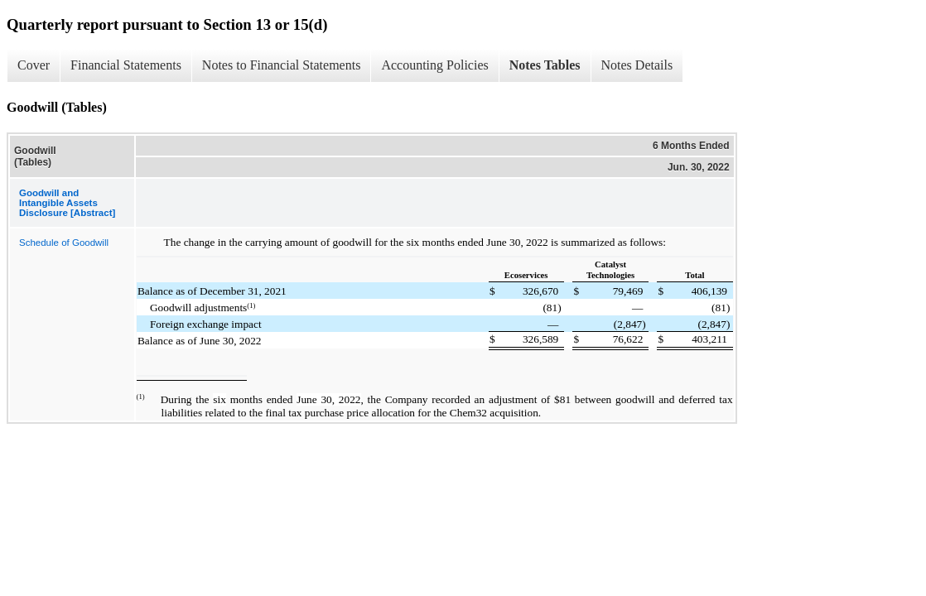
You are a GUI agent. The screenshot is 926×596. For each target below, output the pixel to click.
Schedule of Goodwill (64, 243)
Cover (33, 65)
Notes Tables (545, 65)
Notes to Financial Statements (281, 65)
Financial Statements (125, 65)
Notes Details (637, 65)
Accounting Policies (434, 65)
